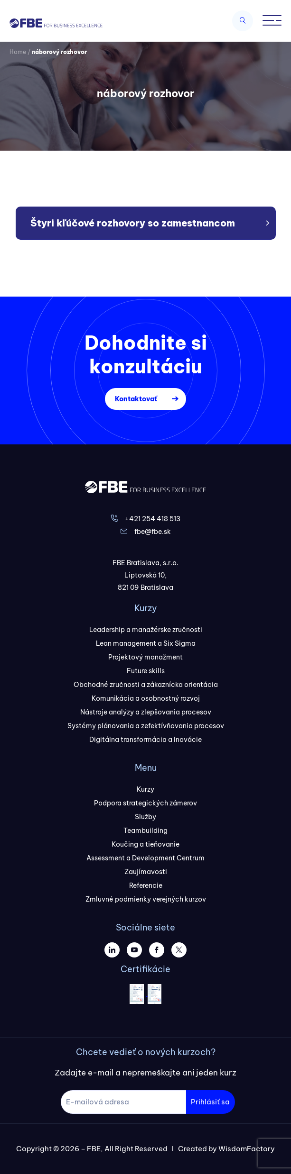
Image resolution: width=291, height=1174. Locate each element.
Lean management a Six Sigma (146, 643)
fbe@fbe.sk (152, 531)
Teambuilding (145, 830)
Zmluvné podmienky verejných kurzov (145, 899)
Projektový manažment (145, 657)
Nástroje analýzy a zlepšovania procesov (145, 712)
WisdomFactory (246, 1148)
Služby (145, 817)
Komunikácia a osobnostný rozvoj (146, 698)
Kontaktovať (136, 399)
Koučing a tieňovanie (145, 844)
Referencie (145, 885)
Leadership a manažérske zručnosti (145, 629)
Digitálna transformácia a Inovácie (145, 739)
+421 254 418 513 (152, 519)
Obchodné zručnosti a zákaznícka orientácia (146, 684)
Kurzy (145, 789)
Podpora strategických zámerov (145, 803)
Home (17, 51)
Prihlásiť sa (210, 1101)
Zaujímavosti (145, 871)
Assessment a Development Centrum (145, 858)
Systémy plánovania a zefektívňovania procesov (145, 726)
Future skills (146, 671)
